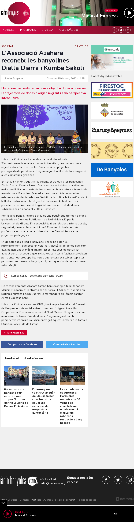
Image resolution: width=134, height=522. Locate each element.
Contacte (24, 499)
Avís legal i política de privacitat (59, 499)
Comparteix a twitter (67, 344)
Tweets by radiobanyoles (106, 76)
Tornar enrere (14, 332)
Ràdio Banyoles (9, 499)
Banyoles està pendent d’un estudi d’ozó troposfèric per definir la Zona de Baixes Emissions (16, 398)
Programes (28, 30)
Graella (47, 30)
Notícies (9, 30)
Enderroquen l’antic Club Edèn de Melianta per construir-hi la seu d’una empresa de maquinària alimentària (43, 401)
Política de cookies (87, 499)
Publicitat (36, 499)
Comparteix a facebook (22, 344)
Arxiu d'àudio (68, 30)
